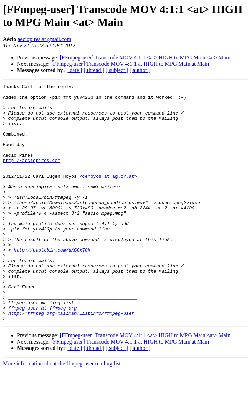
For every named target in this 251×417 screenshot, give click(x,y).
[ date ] (74, 70)
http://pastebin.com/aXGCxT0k (52, 283)
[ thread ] (94, 70)
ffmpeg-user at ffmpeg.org (42, 353)
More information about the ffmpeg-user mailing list (62, 411)
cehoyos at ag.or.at (108, 195)
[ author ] (140, 70)
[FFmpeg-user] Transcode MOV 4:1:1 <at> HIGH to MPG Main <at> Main (145, 57)
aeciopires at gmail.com (44, 39)
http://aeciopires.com (31, 176)
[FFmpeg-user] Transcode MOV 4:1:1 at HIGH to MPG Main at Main (130, 64)
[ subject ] (117, 70)
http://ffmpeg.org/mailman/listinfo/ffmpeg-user (71, 359)
